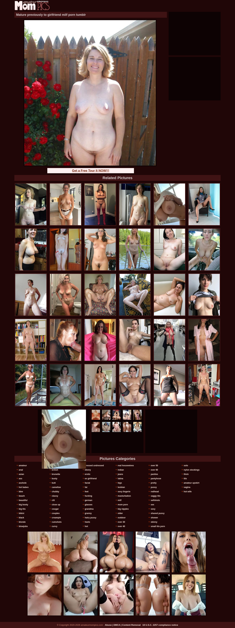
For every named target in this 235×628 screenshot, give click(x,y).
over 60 (154, 470)
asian (21, 474)
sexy (153, 509)
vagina (187, 487)
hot (86, 526)
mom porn (123, 504)
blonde (22, 522)
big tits (22, 509)
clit (53, 500)
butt (54, 483)
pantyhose (156, 478)
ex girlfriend (91, 478)
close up (56, 504)
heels (87, 522)
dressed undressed (94, 465)
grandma (89, 509)
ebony (88, 470)
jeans (120, 474)
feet (86, 491)
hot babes (24, 487)
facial (87, 483)
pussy (154, 487)
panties (154, 474)
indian (121, 470)
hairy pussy (90, 517)
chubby (55, 491)
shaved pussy (157, 513)
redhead (155, 491)
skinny (154, 522)
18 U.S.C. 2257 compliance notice (160, 625)
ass (20, 478)
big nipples (123, 509)
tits (185, 478)
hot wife (188, 491)
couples (56, 513)
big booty (23, 504)
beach (22, 496)
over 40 (121, 526)
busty (54, 478)
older (120, 513)
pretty (153, 483)
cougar (55, 509)
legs (120, 483)
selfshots (155, 500)
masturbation (124, 496)
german (88, 500)
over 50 (154, 465)
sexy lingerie (124, 491)
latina (120, 478)
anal (21, 470)
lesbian (121, 487)
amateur (23, 465)
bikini (21, 513)
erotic (87, 474)
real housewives (126, 465)
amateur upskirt (191, 483)
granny (88, 513)
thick (186, 474)
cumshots (57, 522)
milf (119, 500)
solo (186, 465)
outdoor (121, 517)
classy (55, 496)
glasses (88, 504)
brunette (56, 474)
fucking (88, 496)
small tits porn (158, 526)
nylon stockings (191, 470)
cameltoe (56, 487)
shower (154, 517)
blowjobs (23, 526)
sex (152, 504)
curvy (54, 526)
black (21, 517)
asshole (23, 483)
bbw (21, 491)
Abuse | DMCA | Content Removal (123, 625)
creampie (56, 517)
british (55, 470)
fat (86, 487)
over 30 (121, 522)
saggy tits (155, 496)
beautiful (23, 500)
